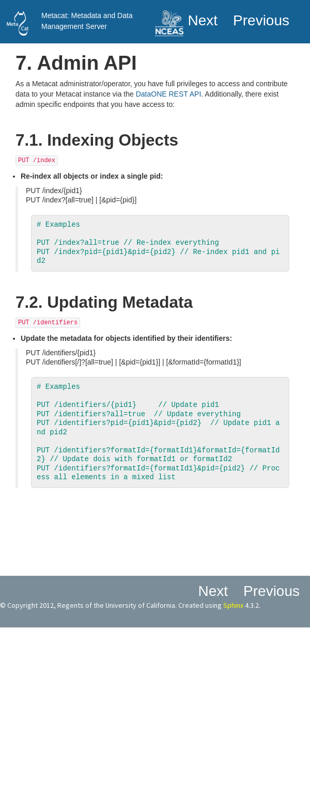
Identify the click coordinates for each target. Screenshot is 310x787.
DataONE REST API (169, 94)
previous (261, 20)
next (203, 20)
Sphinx (233, 605)
